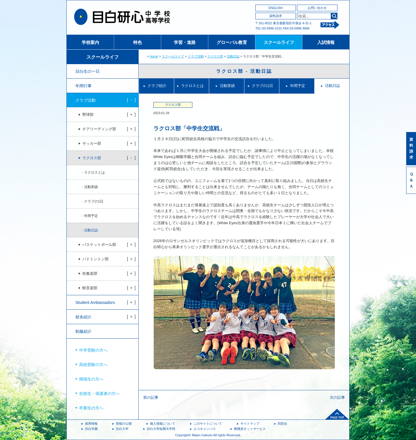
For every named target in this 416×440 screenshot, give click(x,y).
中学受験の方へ (93, 350)
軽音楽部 (89, 288)
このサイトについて (208, 423)
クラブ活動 (196, 56)
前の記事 (150, 397)
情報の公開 (124, 423)
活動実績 (227, 85)
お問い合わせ (317, 8)
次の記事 (337, 397)
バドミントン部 (95, 259)
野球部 (88, 115)
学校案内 (90, 42)
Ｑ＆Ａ (411, 180)
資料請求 (275, 16)
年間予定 (297, 85)
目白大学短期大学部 (161, 428)
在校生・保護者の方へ (99, 393)
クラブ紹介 (157, 85)
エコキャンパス (205, 428)
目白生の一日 (87, 71)
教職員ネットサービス (250, 428)
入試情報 (326, 42)
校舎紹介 (83, 317)
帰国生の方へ (91, 379)
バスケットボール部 (99, 245)
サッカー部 (91, 144)
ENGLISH (276, 8)
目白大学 (122, 428)
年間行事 (83, 85)
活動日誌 (233, 56)
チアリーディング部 (99, 129)
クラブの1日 (262, 85)
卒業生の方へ (91, 408)
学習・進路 (185, 42)
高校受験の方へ (93, 364)
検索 (334, 16)
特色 (137, 42)
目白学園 (91, 428)
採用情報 (91, 423)
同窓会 (282, 423)
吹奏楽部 (89, 274)
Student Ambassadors (95, 302)
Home (154, 56)
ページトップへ (337, 414)
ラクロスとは (192, 85)
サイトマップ (249, 423)
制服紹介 (83, 331)
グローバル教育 (232, 42)
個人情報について (162, 423)
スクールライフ (279, 42)
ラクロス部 (215, 56)
